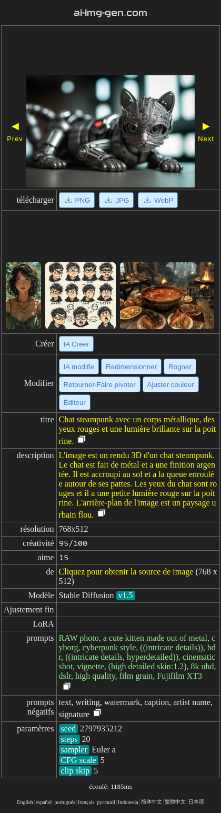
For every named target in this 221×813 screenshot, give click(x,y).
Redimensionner (131, 367)
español (44, 802)
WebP (158, 200)
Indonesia (128, 802)
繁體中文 (175, 802)
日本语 (196, 802)
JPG (116, 200)
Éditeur (75, 402)
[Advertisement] (110, 51)
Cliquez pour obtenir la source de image (126, 571)
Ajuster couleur (170, 385)
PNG (77, 200)
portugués (64, 802)
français (86, 802)
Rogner (180, 367)
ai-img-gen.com (110, 12)
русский (106, 802)
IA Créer (76, 344)
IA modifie (79, 367)
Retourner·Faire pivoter (100, 385)
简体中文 (151, 802)
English (25, 802)
